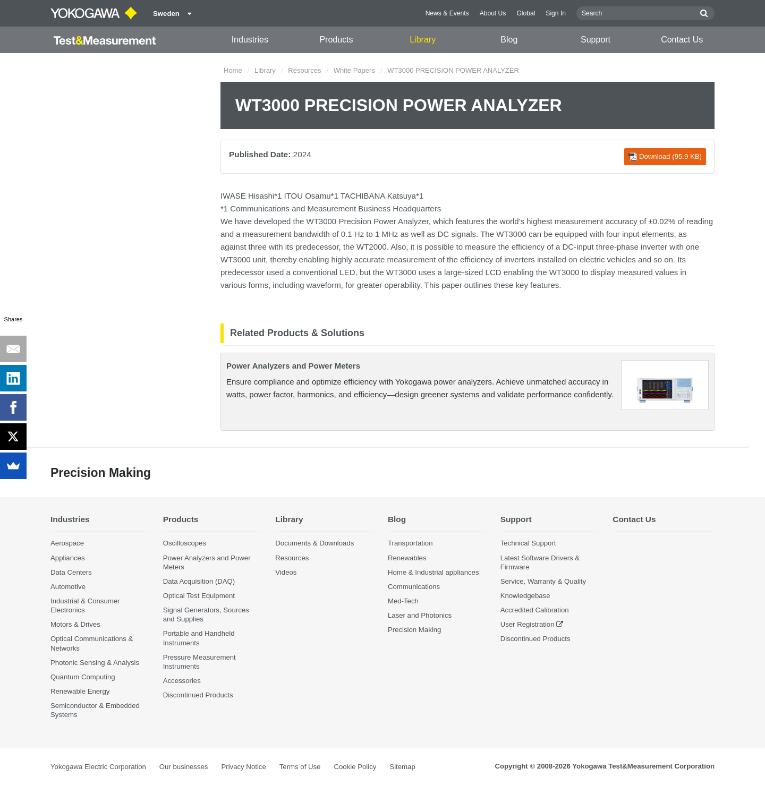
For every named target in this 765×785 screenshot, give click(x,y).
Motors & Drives (75, 624)
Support (595, 39)
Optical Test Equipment (199, 596)
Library (423, 39)
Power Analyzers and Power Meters (293, 365)
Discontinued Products (198, 695)
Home (233, 70)
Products (336, 39)
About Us (493, 13)
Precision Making (414, 630)
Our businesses (183, 767)
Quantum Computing (82, 677)
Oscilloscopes (184, 543)
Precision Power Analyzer (383, 221)
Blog (508, 39)
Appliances (67, 558)
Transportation (410, 543)
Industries (250, 39)
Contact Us (682, 39)
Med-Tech (403, 601)
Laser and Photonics (420, 615)
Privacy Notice (243, 767)
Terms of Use (300, 767)
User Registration (527, 624)
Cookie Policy (355, 767)
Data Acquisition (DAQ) (199, 581)
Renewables (407, 558)
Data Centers (71, 572)
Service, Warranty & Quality (543, 581)
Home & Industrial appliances (433, 572)
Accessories (182, 681)
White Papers (354, 70)
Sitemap (402, 767)
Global (525, 13)
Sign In (556, 13)
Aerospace (67, 543)
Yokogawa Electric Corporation (98, 767)
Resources (304, 70)
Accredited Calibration (534, 610)
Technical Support (528, 543)
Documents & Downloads (314, 543)
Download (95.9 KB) (665, 156)
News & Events (447, 13)
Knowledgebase (525, 596)
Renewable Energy (79, 691)
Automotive (68, 587)
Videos (285, 572)
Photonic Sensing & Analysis (94, 663)
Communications (414, 587)
